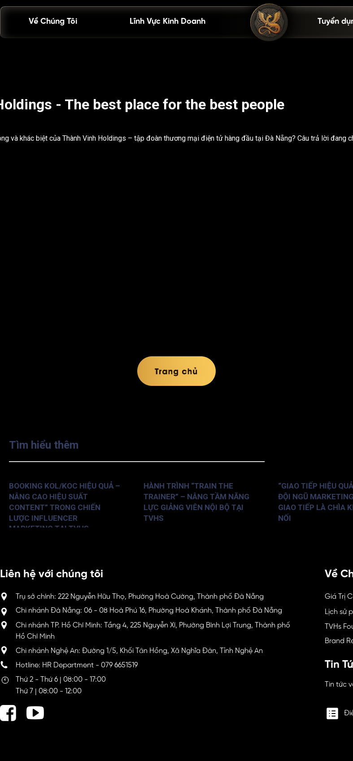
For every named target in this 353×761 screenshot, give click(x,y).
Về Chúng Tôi (53, 21)
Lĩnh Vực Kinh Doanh (167, 21)
